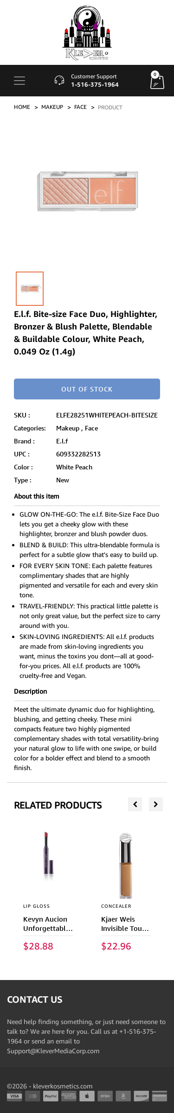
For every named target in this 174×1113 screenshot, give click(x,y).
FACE (80, 106)
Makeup (67, 428)
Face (91, 428)
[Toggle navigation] (19, 80)
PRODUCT (110, 107)
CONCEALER (116, 906)
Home (22, 106)
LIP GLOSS (36, 906)
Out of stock (87, 389)
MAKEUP (52, 106)
